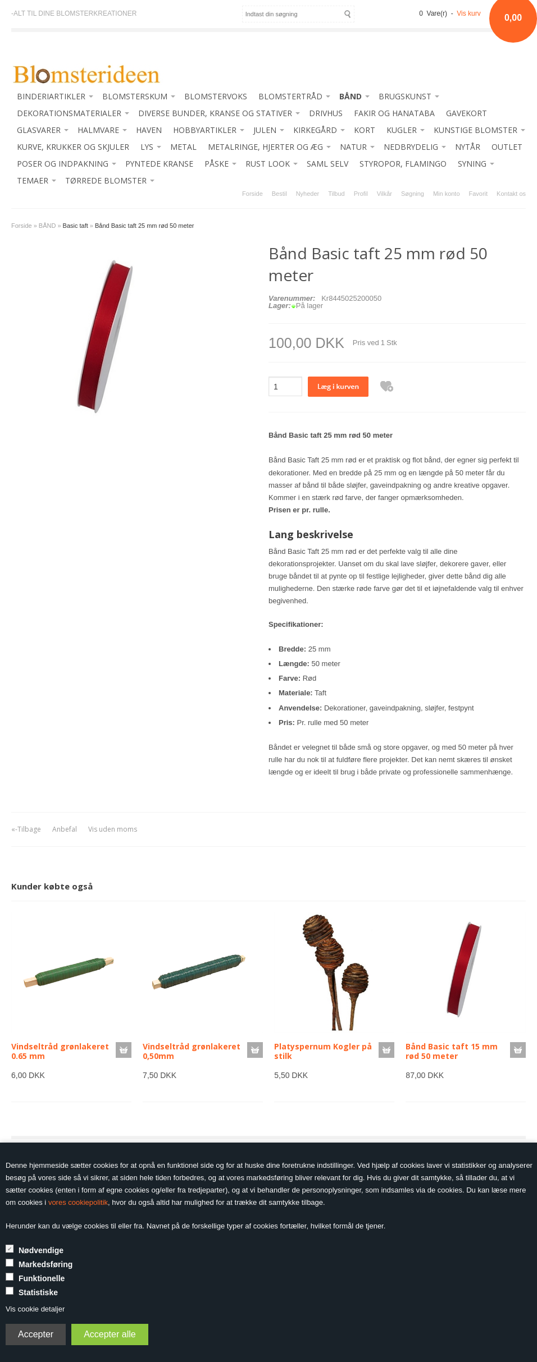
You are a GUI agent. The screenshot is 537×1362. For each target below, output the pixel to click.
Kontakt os (511, 193)
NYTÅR (467, 146)
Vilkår (384, 193)
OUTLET (507, 146)
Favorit (478, 193)
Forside (252, 193)
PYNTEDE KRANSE (159, 163)
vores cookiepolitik (78, 1202)
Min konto (446, 193)
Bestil (279, 193)
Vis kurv (468, 13)
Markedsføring (45, 1264)
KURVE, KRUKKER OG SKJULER (73, 146)
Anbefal (64, 829)
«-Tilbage (26, 829)
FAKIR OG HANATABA (394, 113)
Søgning (412, 193)
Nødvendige (41, 1250)
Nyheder (308, 193)
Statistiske (38, 1292)
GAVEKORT (466, 113)
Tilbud (336, 193)
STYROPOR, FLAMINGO (403, 163)
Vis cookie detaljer (35, 1309)
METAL (183, 146)
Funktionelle (42, 1278)
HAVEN (149, 130)
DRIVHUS (326, 113)
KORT (364, 130)
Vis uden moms (112, 829)
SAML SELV (327, 163)
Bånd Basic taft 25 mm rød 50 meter (144, 225)
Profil (361, 193)
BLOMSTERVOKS (215, 96)
